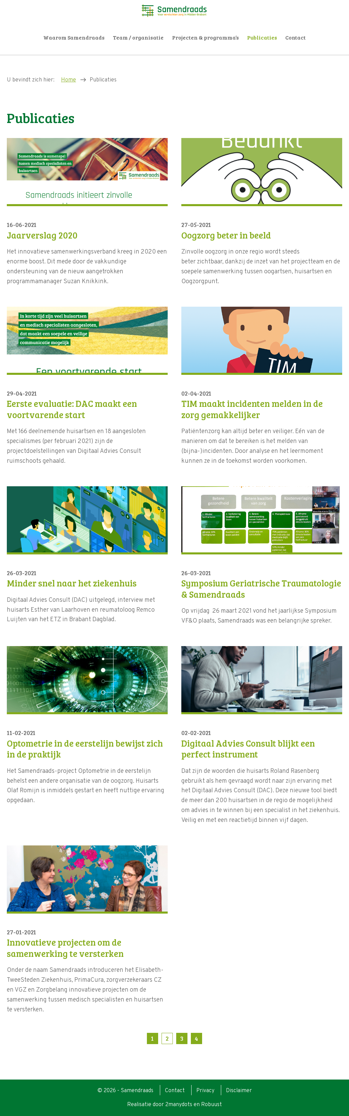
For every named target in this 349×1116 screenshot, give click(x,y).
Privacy (205, 1090)
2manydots (178, 1104)
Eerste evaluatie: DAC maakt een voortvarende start (72, 409)
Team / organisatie (138, 37)
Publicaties (262, 37)
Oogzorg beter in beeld (226, 235)
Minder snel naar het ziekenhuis (72, 583)
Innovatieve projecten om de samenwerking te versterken (65, 948)
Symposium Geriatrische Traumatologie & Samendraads (261, 589)
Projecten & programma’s (205, 37)
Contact (295, 37)
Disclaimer (239, 1090)
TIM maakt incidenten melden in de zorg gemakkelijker (252, 409)
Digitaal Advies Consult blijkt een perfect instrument (248, 749)
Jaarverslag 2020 (42, 235)
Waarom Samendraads (74, 37)
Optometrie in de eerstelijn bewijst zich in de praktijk (85, 749)
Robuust (211, 1104)
